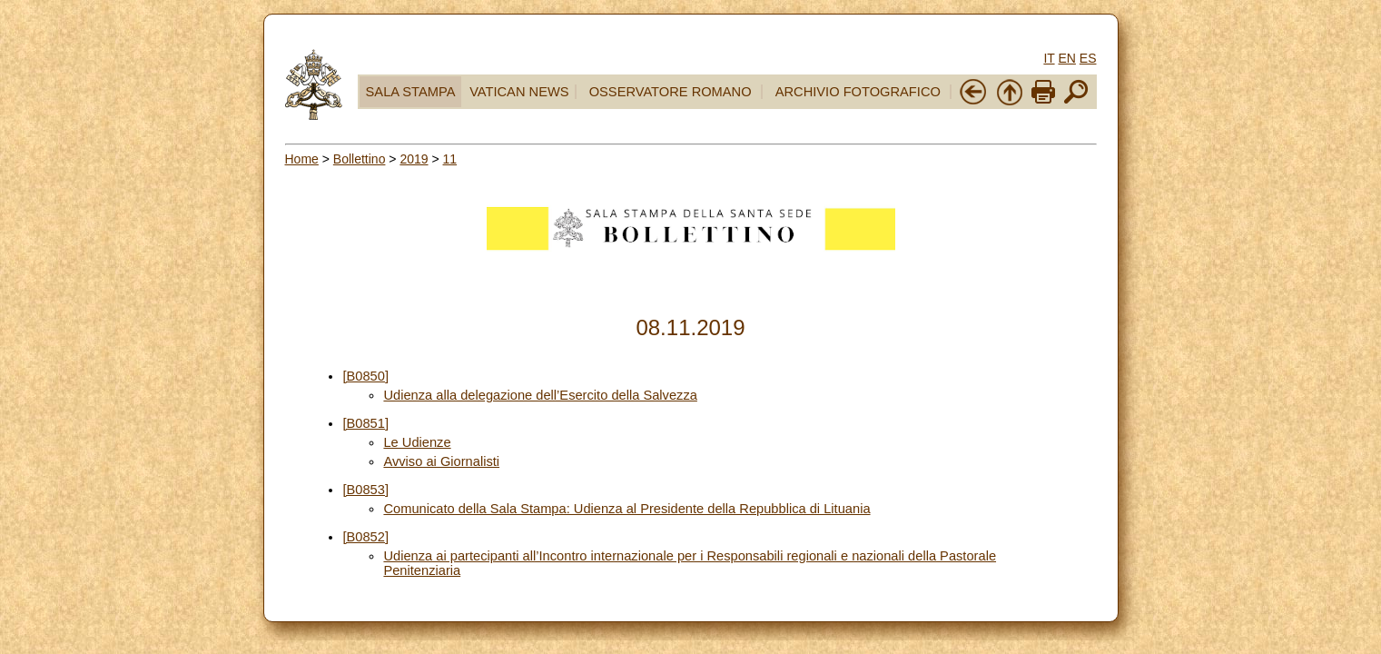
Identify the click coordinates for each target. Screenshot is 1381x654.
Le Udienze (416, 442)
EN (1066, 58)
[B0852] (365, 537)
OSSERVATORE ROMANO (670, 91)
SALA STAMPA (411, 91)
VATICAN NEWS (518, 91)
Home (302, 159)
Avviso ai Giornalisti (441, 461)
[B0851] (365, 423)
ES (1088, 58)
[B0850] (365, 376)
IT (1048, 58)
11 (450, 159)
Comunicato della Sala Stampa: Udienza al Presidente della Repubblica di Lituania (626, 508)
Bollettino (359, 159)
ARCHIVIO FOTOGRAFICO (858, 91)
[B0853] (365, 489)
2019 (414, 159)
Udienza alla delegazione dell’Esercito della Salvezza (539, 395)
